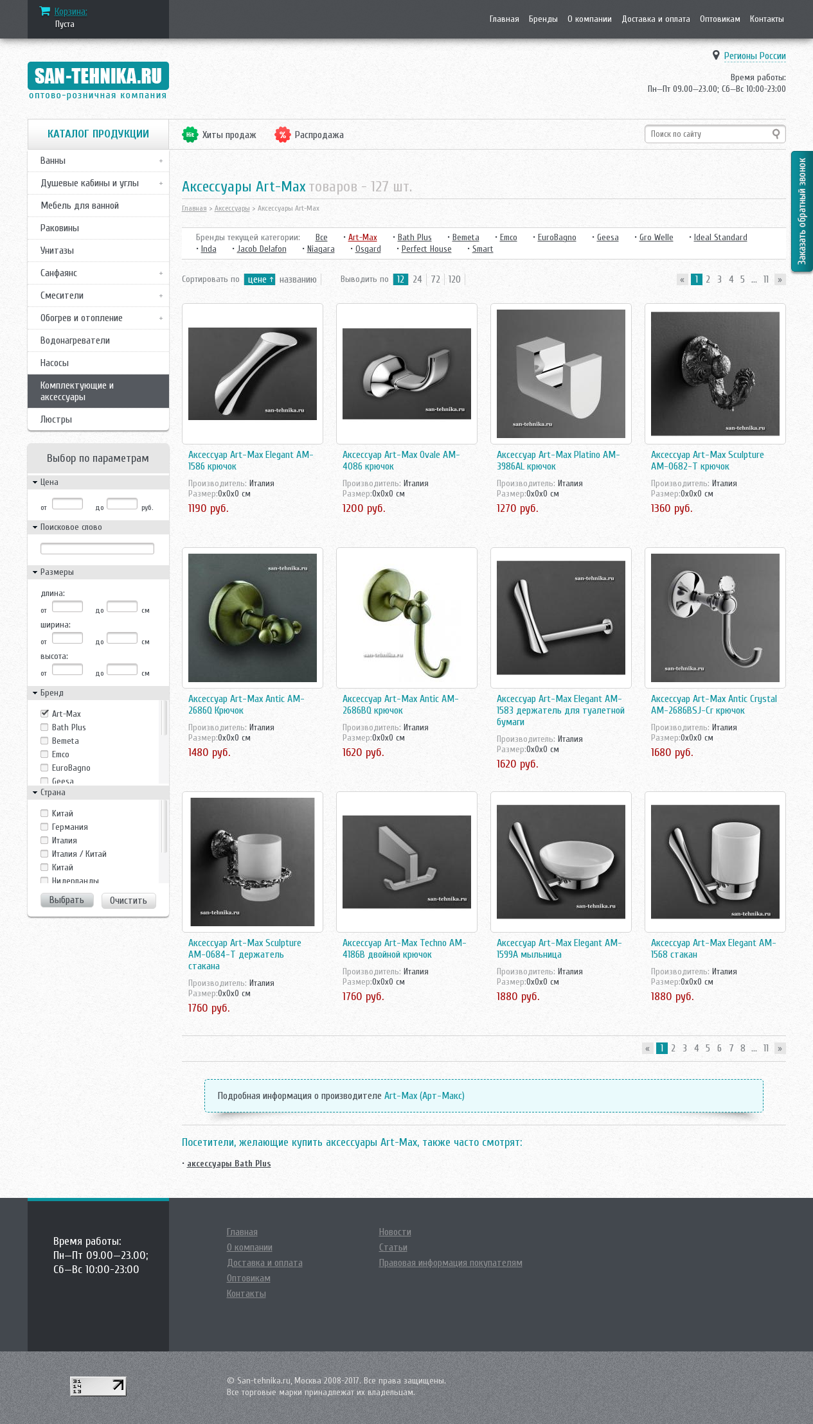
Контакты (767, 18)
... (754, 279)
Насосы (54, 363)
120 (455, 279)
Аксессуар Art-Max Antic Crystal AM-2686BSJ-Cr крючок (714, 704)
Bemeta (65, 740)
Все (322, 237)
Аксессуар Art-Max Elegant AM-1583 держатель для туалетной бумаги (561, 710)
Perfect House (427, 248)
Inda (209, 248)
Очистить (128, 900)
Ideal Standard (720, 237)
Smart (483, 248)
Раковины (59, 228)
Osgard (368, 248)
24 (417, 279)
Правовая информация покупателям (451, 1263)
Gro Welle (656, 237)
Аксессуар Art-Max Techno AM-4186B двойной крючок (405, 948)
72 (435, 279)
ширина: (55, 624)
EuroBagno (71, 767)
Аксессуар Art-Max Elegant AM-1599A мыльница (559, 948)
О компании (589, 18)
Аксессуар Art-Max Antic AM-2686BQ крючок (401, 704)
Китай (62, 867)
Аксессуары (232, 208)
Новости (395, 1232)
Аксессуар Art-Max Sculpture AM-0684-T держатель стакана (244, 954)
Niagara (321, 248)
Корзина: (71, 11)
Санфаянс (58, 273)
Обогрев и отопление (81, 318)
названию (298, 279)
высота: (54, 656)
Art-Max (66, 713)
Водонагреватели (75, 340)
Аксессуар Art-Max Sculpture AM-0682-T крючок (707, 460)
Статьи (393, 1247)
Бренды (543, 18)
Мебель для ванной (79, 205)
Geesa (63, 781)
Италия (64, 840)
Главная (504, 18)
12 (400, 279)
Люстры (56, 419)
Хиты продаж (229, 135)
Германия (70, 827)
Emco (60, 754)
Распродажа (319, 135)
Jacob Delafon (262, 248)
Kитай (62, 813)
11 (766, 279)
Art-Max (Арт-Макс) (424, 1096)
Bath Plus (69, 727)
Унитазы (57, 250)
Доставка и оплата (655, 18)
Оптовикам (720, 18)
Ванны (53, 160)
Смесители (62, 295)
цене (257, 279)
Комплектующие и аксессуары (77, 391)
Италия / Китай (79, 853)
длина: (52, 593)
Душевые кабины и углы (89, 183)
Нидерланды (75, 880)
